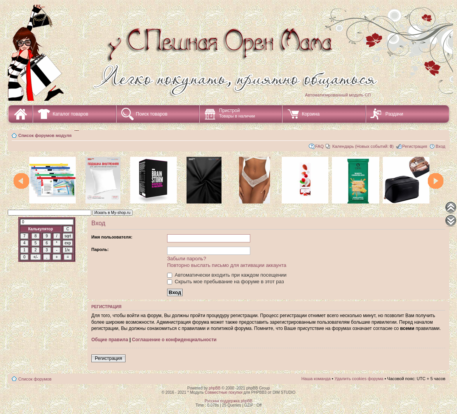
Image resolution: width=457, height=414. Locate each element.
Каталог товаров (70, 114)
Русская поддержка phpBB (228, 401)
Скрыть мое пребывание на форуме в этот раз (225, 281)
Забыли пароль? (186, 258)
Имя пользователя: (112, 237)
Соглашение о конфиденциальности (174, 339)
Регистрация (414, 146)
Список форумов (35, 379)
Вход (440, 146)
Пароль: (100, 249)
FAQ (319, 146)
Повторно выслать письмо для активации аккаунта (226, 265)
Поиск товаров (151, 114)
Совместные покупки (223, 392)
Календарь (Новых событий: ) (363, 146)
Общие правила (109, 339)
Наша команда (315, 378)
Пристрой (237, 113)
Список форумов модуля (45, 135)
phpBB (214, 388)
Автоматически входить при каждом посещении (226, 275)
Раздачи (394, 114)
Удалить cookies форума (359, 378)
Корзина (311, 114)
